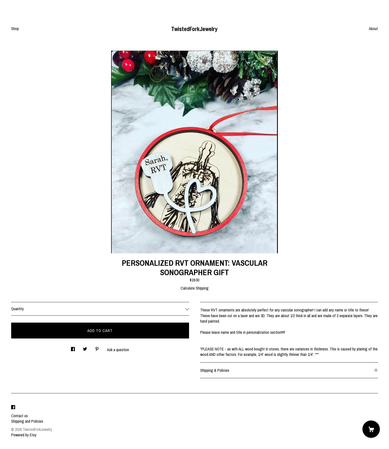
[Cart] (371, 429)
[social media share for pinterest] (97, 347)
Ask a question (118, 349)
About (373, 28)
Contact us (19, 415)
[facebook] (13, 407)
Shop (15, 28)
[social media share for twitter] (85, 347)
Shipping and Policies (27, 421)
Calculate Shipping (195, 288)
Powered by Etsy (23, 435)
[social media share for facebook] (73, 347)
